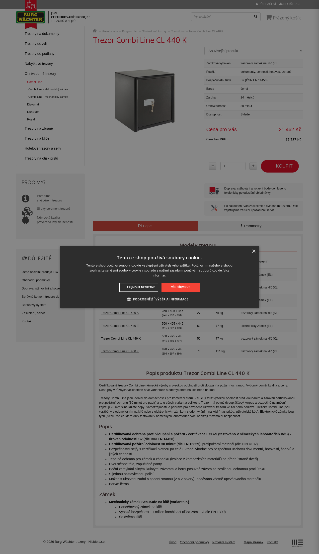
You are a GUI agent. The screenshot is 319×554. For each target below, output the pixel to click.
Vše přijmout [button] (180, 287)
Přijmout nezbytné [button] (141, 287)
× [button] (253, 251)
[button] (159, 299)
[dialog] (159, 277)
